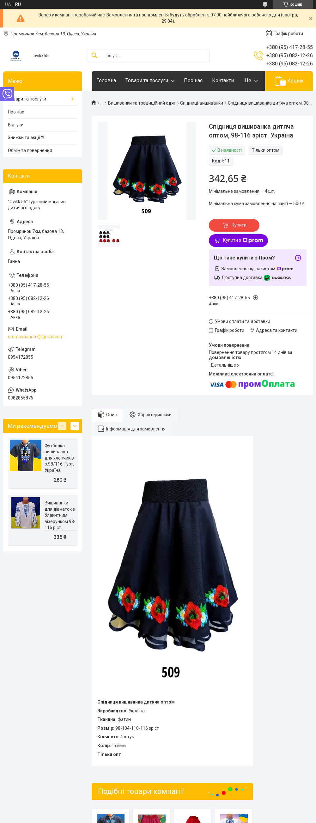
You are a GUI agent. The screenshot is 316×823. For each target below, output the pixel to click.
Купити (239, 225)
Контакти (223, 80)
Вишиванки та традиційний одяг (142, 103)
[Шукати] (94, 56)
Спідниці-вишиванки (201, 103)
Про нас (193, 80)
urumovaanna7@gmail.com (36, 336)
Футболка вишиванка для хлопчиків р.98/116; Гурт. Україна (59, 458)
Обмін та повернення (30, 150)
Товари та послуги (146, 80)
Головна (106, 80)
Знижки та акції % (26, 137)
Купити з (243, 240)
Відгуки (15, 124)
